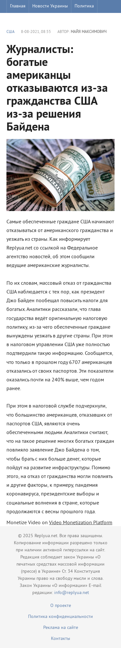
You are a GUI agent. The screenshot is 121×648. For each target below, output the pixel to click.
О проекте (60, 606)
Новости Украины (50, 6)
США (10, 32)
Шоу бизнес (21, 19)
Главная (17, 6)
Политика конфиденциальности (60, 617)
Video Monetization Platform (80, 523)
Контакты (60, 639)
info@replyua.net (71, 593)
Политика (84, 6)
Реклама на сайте (60, 628)
